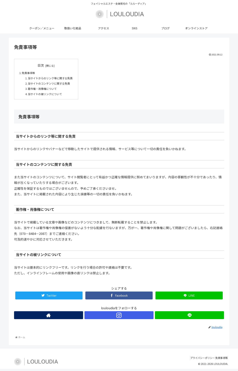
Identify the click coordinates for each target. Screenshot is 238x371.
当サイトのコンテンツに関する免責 (50, 84)
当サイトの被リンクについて (46, 96)
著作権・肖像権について (43, 90)
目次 (43, 65)
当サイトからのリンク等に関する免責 (52, 79)
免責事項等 (29, 73)
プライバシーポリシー (197, 360)
